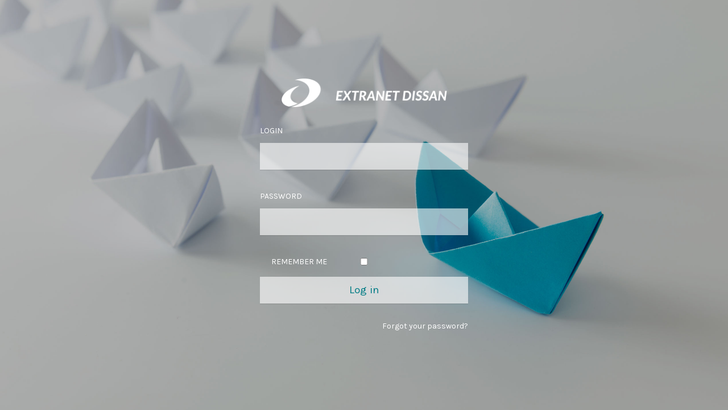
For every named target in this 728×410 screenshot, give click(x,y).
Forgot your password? (425, 326)
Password (281, 196)
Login (271, 131)
